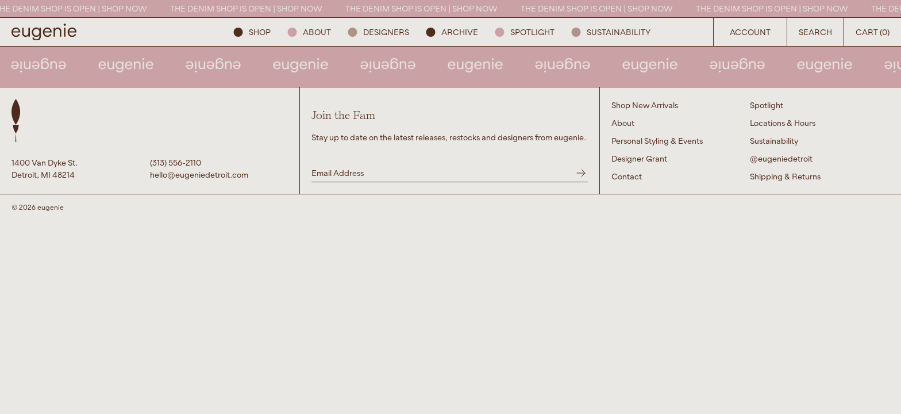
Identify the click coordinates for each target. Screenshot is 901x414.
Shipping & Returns (785, 176)
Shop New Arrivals (644, 105)
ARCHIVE (452, 32)
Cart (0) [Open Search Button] (873, 32)
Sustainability (611, 32)
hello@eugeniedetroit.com (199, 174)
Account (750, 32)
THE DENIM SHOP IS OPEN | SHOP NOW (76, 8)
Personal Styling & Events (657, 140)
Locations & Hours (782, 123)
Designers (378, 32)
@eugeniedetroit (781, 158)
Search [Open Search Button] (815, 32)
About (309, 32)
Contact (626, 176)
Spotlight (525, 32)
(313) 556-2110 (175, 162)
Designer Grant (639, 158)
